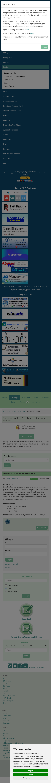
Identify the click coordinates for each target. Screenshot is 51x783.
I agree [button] (30, 771)
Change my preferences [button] (31, 778)
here (27, 29)
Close (44, 47)
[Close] (47, 4)
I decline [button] (30, 774)
